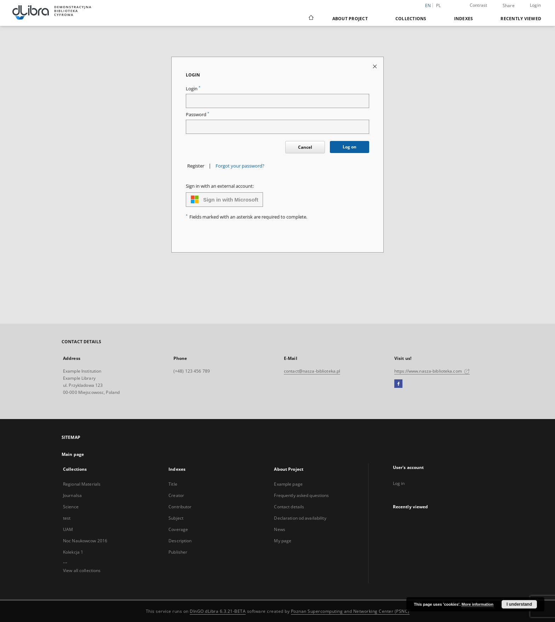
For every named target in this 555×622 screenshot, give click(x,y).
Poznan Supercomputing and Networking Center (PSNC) (350, 611)
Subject (175, 518)
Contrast (478, 5)
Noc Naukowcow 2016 (85, 541)
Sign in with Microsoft (224, 199)
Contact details (289, 507)
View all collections (82, 570)
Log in (399, 483)
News (279, 529)
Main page (73, 454)
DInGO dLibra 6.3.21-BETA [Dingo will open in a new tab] (218, 611)
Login (535, 5)
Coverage (178, 529)
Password (197, 115)
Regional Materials (82, 484)
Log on (349, 147)
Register (195, 166)
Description (179, 541)
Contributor (179, 507)
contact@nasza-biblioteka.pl (312, 371)
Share (509, 6)
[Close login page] (375, 66)
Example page (288, 484)
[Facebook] (398, 384)
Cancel (305, 147)
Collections (411, 19)
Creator (176, 495)
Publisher (177, 552)
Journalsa (72, 495)
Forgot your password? (240, 166)
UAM (68, 529)
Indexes (463, 19)
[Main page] (311, 18)
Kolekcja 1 (73, 552)
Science (71, 507)
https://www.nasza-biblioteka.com (432, 371)
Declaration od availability (300, 518)
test (66, 518)
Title (172, 484)
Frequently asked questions (301, 495)
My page (282, 541)
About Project (350, 19)
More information (477, 604)
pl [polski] (438, 5)
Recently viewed (520, 19)
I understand (519, 604)
